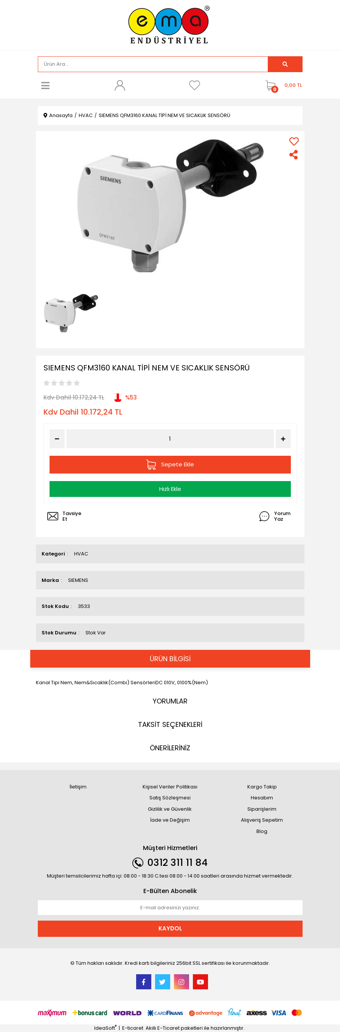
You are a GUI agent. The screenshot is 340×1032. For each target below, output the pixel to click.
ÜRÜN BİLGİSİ (170, 658)
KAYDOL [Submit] (170, 928)
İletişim (78, 786)
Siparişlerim (261, 809)
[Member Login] (119, 85)
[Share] (294, 154)
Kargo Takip (262, 786)
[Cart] (282, 85)
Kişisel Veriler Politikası (170, 786)
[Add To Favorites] (294, 141)
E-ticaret (132, 1028)
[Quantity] (170, 439)
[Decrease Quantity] (57, 438)
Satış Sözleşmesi (170, 797)
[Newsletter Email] (170, 907)
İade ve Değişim (170, 820)
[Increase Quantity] (283, 438)
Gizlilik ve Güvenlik (170, 809)
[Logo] (170, 24)
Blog (261, 831)
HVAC (81, 553)
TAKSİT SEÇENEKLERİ (170, 724)
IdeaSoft (105, 1028)
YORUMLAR (170, 701)
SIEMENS (78, 580)
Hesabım (262, 797)
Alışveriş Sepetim (262, 820)
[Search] (153, 64)
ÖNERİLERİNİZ (170, 748)
